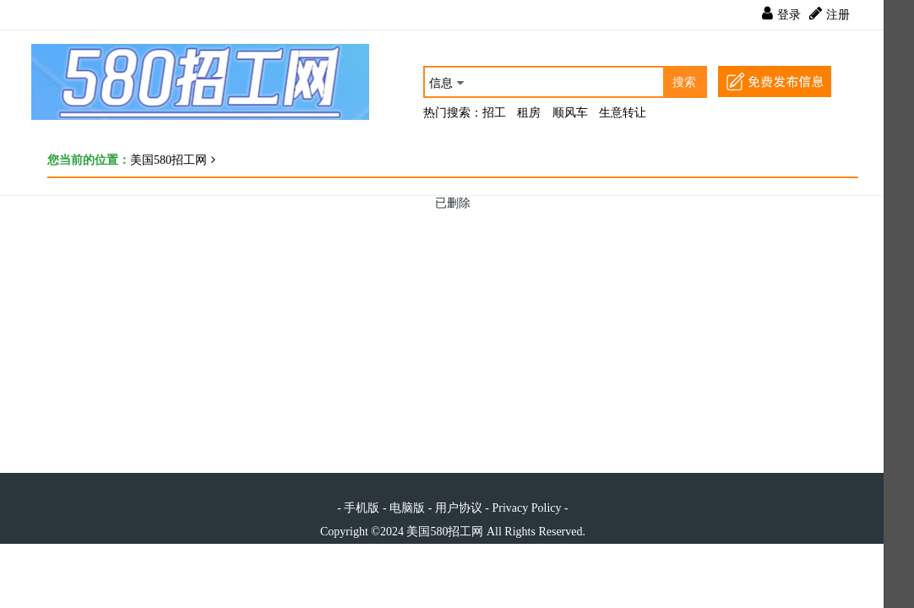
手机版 (361, 508)
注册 (838, 14)
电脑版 (407, 508)
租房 (529, 112)
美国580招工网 (168, 160)
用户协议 (458, 508)
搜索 (684, 82)
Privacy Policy (526, 508)
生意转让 (622, 112)
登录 (789, 14)
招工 (494, 112)
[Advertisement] (452, 329)
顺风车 (570, 112)
